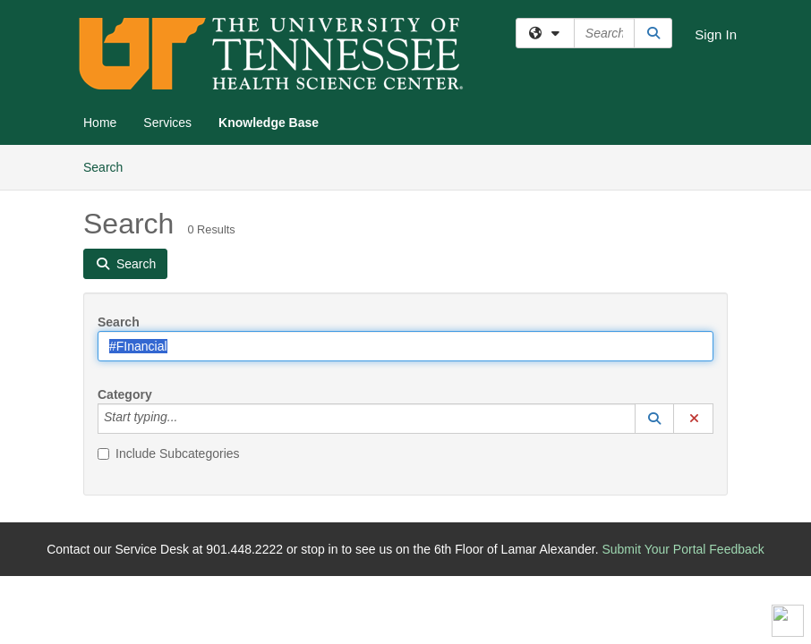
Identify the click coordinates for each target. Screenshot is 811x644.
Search (109, 165)
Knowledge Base (268, 122)
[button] (654, 418)
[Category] (187, 418)
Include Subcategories (169, 453)
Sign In (716, 34)
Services (167, 122)
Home (99, 122)
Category (125, 394)
